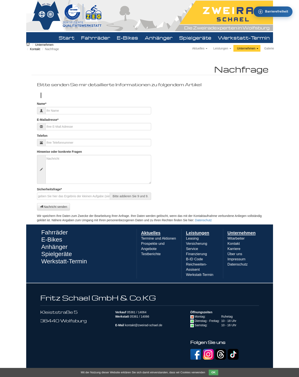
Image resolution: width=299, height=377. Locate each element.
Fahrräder (95, 38)
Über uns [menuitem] (235, 254)
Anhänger (159, 38)
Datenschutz (203, 220)
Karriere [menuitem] (234, 249)
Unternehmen (44, 44)
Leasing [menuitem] (192, 238)
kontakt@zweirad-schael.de (143, 325)
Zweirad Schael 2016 (28, 43)
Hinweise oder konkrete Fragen (59, 151)
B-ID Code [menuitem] (194, 259)
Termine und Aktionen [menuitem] (158, 238)
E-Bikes (127, 38)
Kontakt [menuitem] (234, 244)
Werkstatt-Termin (244, 38)
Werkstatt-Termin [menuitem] (199, 275)
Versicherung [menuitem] (196, 244)
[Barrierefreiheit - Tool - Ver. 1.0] (273, 11)
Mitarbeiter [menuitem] (236, 238)
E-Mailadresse (48, 119)
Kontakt (35, 49)
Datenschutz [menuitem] (238, 264)
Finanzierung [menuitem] (196, 254)
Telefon (42, 135)
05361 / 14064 (137, 312)
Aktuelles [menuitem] (151, 233)
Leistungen (222, 48)
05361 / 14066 (139, 316)
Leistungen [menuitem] (197, 233)
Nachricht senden (53, 206)
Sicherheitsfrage (49, 189)
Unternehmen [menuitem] (242, 233)
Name (42, 103)
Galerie (269, 48)
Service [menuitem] (192, 249)
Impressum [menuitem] (237, 259)
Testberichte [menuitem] (151, 254)
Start (66, 38)
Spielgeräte (195, 38)
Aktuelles (200, 48)
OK (213, 372)
